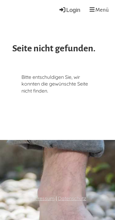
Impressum (42, 198)
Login (69, 10)
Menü (99, 10)
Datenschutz (72, 198)
